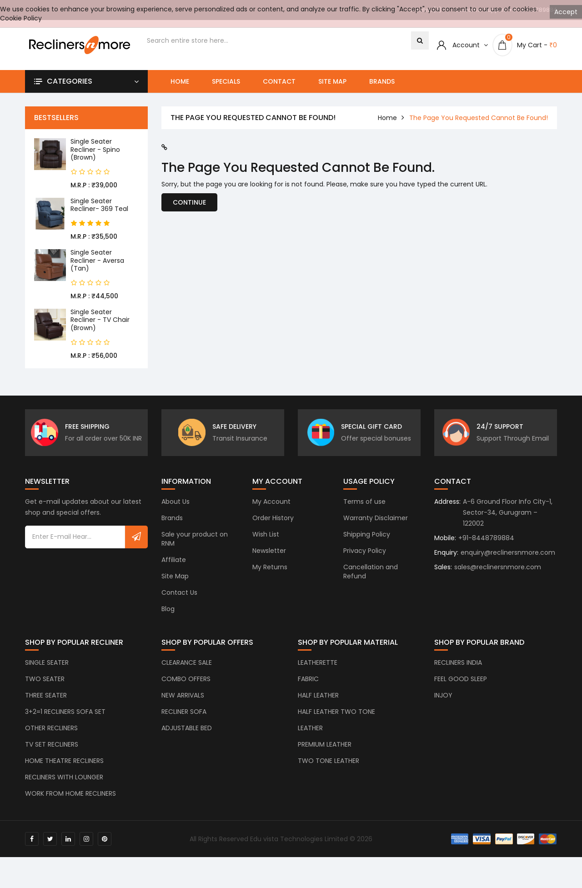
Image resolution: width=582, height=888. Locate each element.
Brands (382, 81)
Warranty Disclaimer (375, 525)
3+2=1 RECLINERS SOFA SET (65, 719)
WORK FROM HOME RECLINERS (70, 801)
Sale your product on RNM (194, 546)
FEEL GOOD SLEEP (460, 686)
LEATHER (310, 735)
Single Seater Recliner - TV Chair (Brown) (100, 319)
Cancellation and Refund (370, 579)
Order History (273, 525)
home (387, 117)
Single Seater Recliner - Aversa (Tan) (97, 260)
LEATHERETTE (317, 670)
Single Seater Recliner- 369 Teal (99, 205)
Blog (168, 616)
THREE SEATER (46, 702)
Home (180, 81)
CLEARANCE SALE (186, 670)
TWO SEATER (45, 686)
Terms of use (364, 509)
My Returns (269, 574)
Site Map (332, 81)
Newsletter (269, 558)
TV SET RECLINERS (51, 752)
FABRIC (308, 686)
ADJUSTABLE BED (186, 735)
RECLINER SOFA (183, 719)
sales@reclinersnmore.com (497, 574)
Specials (226, 81)
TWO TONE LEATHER (328, 768)
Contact (279, 81)
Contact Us (179, 600)
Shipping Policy (366, 542)
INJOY (443, 702)
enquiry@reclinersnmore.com (508, 560)
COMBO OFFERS (186, 686)
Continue (189, 202)
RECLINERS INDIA (458, 670)
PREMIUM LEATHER (324, 752)
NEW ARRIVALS (182, 702)
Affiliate (173, 567)
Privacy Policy (364, 558)
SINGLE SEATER (47, 670)
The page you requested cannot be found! (478, 117)
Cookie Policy (21, 18)
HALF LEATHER (318, 702)
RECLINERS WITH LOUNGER (64, 784)
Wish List (265, 542)
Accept (565, 11)
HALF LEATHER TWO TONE (336, 719)
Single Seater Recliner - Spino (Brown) (95, 149)
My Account (271, 509)
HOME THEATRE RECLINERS (64, 768)
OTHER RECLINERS (51, 735)
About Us (175, 509)
